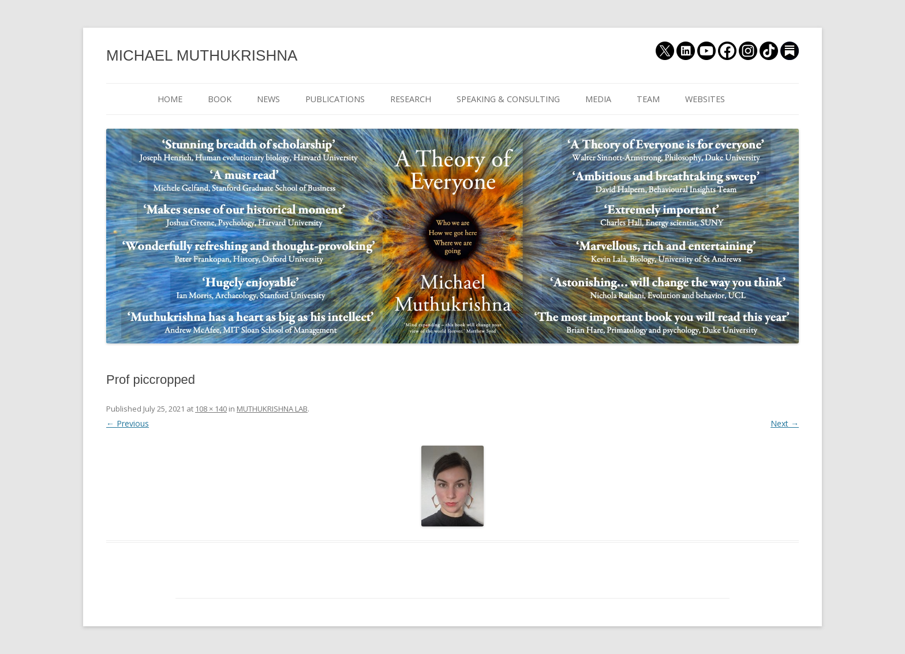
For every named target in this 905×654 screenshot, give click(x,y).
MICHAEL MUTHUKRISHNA (201, 55)
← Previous (127, 423)
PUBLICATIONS (335, 99)
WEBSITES (705, 99)
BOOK (219, 99)
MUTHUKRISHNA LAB (272, 408)
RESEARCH (410, 99)
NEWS (268, 99)
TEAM (648, 99)
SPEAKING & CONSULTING (508, 99)
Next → (785, 423)
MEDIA (598, 99)
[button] (452, 486)
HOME (170, 99)
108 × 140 (211, 408)
